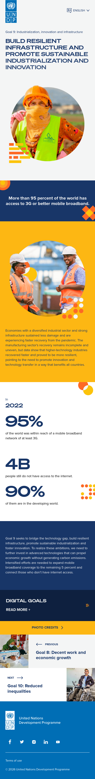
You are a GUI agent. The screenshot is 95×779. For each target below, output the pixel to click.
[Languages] (78, 10)
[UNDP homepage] (11, 10)
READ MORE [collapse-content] (16, 609)
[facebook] (9, 741)
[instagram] (33, 741)
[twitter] (21, 741)
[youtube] (57, 741)
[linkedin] (45, 741)
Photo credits (47, 627)
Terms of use (13, 760)
